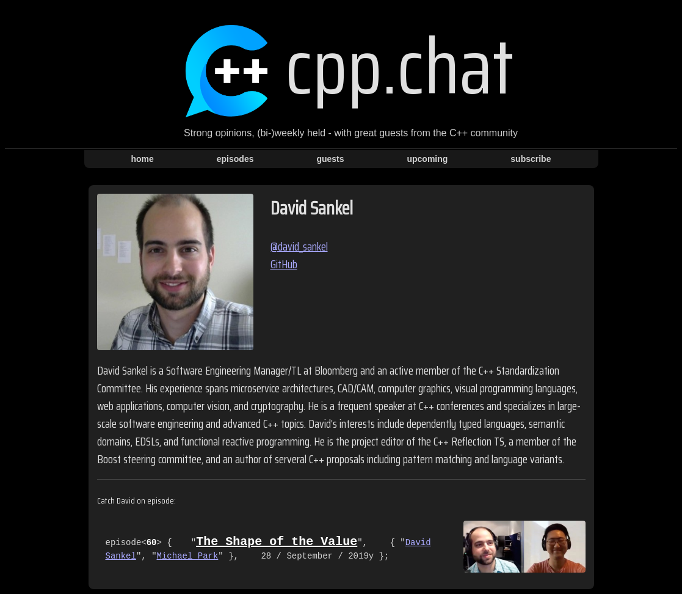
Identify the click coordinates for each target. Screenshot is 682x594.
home (142, 159)
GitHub (283, 264)
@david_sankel (299, 246)
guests (330, 159)
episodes (235, 159)
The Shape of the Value (276, 542)
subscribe (530, 159)
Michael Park (188, 556)
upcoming (427, 159)
